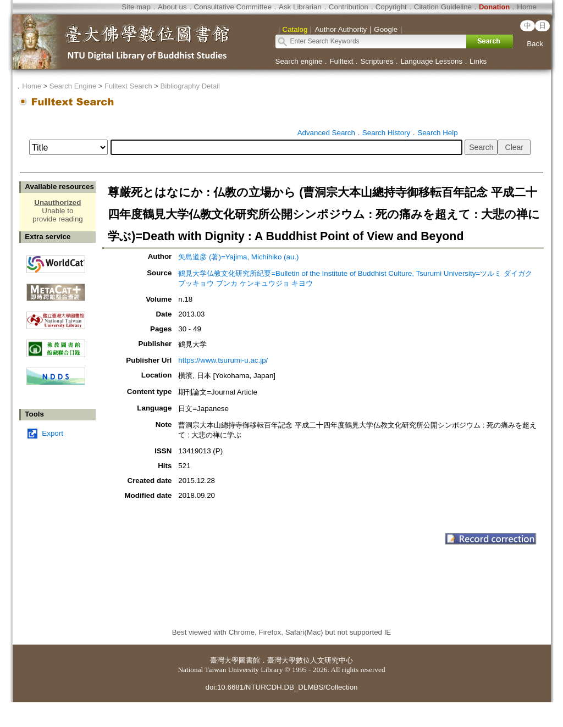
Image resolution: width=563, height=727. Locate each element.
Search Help (437, 133)
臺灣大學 (224, 660)
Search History (386, 133)
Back (535, 44)
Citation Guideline (443, 7)
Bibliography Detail (190, 86)
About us (172, 7)
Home (527, 7)
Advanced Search (326, 133)
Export (52, 433)
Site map (136, 7)
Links (478, 61)
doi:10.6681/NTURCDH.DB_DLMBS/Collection (281, 687)
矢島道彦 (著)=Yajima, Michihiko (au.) (238, 257)
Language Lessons (431, 61)
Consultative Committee (233, 7)
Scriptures (376, 61)
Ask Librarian (300, 7)
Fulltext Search (128, 86)
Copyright (391, 7)
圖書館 (249, 660)
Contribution (348, 7)
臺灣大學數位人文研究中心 (310, 660)
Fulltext (341, 61)
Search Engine (72, 86)
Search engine (299, 61)
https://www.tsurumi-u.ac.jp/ (223, 360)
